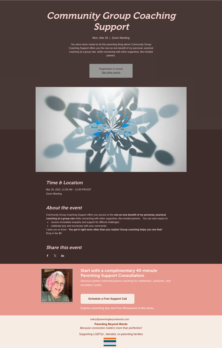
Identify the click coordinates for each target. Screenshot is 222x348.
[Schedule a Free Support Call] (107, 299)
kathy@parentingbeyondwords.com (109, 319)
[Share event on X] (55, 255)
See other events (111, 72)
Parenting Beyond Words (111, 324)
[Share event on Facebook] (47, 255)
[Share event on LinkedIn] (62, 255)
